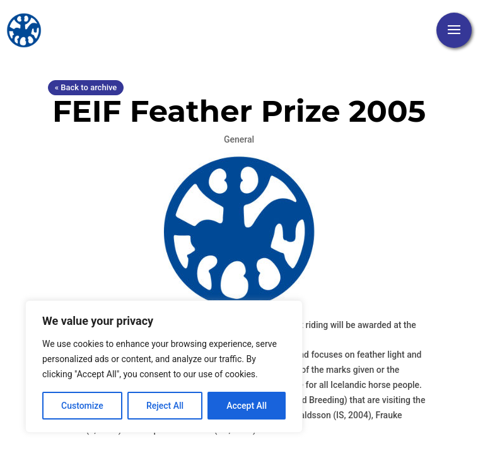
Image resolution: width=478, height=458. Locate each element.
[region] (164, 366)
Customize (82, 406)
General (239, 139)
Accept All (246, 406)
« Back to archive (86, 87)
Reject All (165, 406)
